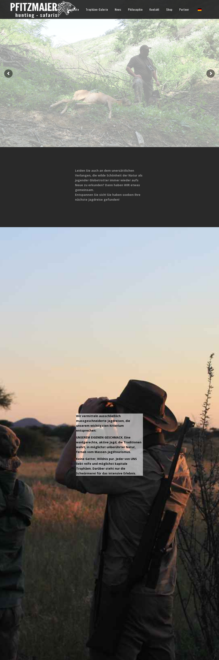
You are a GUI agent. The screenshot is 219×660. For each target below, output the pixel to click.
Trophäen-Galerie (97, 9)
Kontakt (154, 9)
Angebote (73, 9)
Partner (184, 9)
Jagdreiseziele (51, 9)
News (118, 9)
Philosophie (135, 9)
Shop (169, 9)
